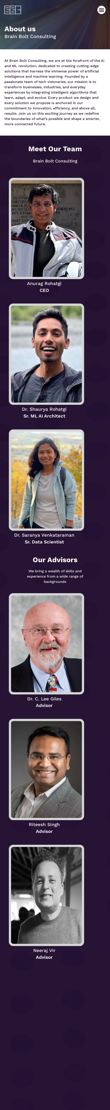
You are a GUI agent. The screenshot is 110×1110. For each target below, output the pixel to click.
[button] (101, 10)
